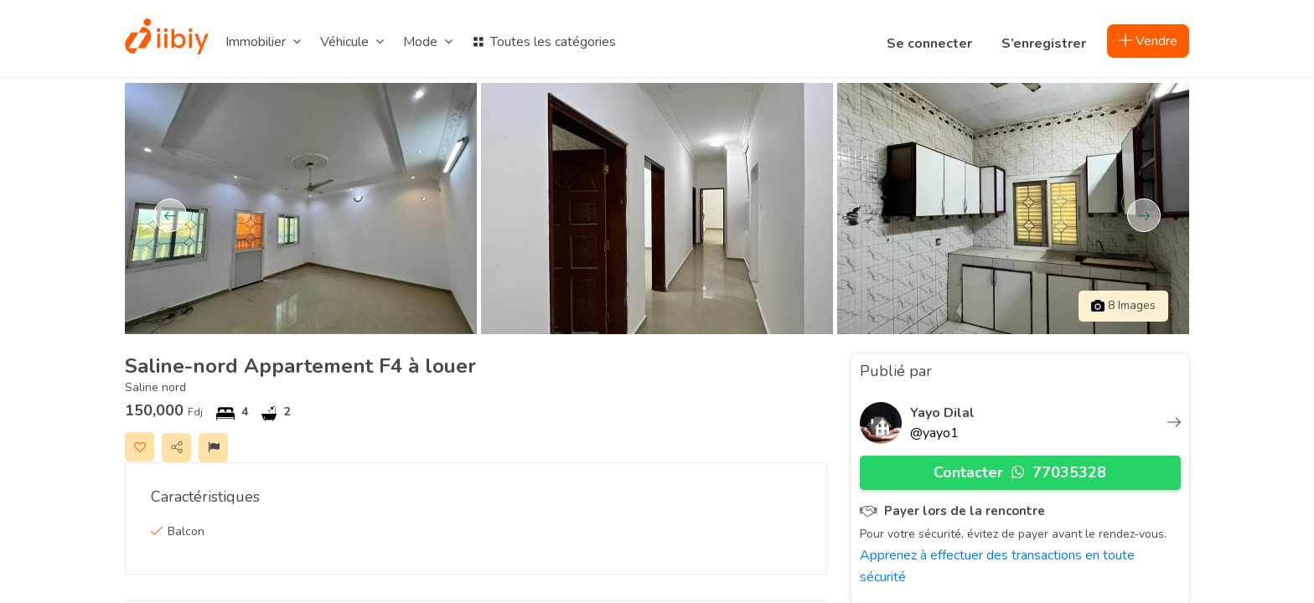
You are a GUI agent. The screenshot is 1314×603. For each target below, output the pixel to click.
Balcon (186, 531)
